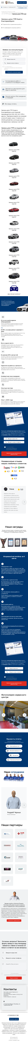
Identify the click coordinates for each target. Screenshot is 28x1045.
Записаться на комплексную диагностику (14, 453)
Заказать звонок (22, 2)
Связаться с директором (14, 920)
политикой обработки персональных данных (13, 68)
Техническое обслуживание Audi (13, 12)
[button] (24, 502)
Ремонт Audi (11, 11)
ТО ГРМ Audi (7, 14)
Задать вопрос (14, 978)
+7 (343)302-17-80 (22, 8)
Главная (3, 11)
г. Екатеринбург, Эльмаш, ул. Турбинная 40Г (12, 1003)
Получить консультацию (14, 72)
